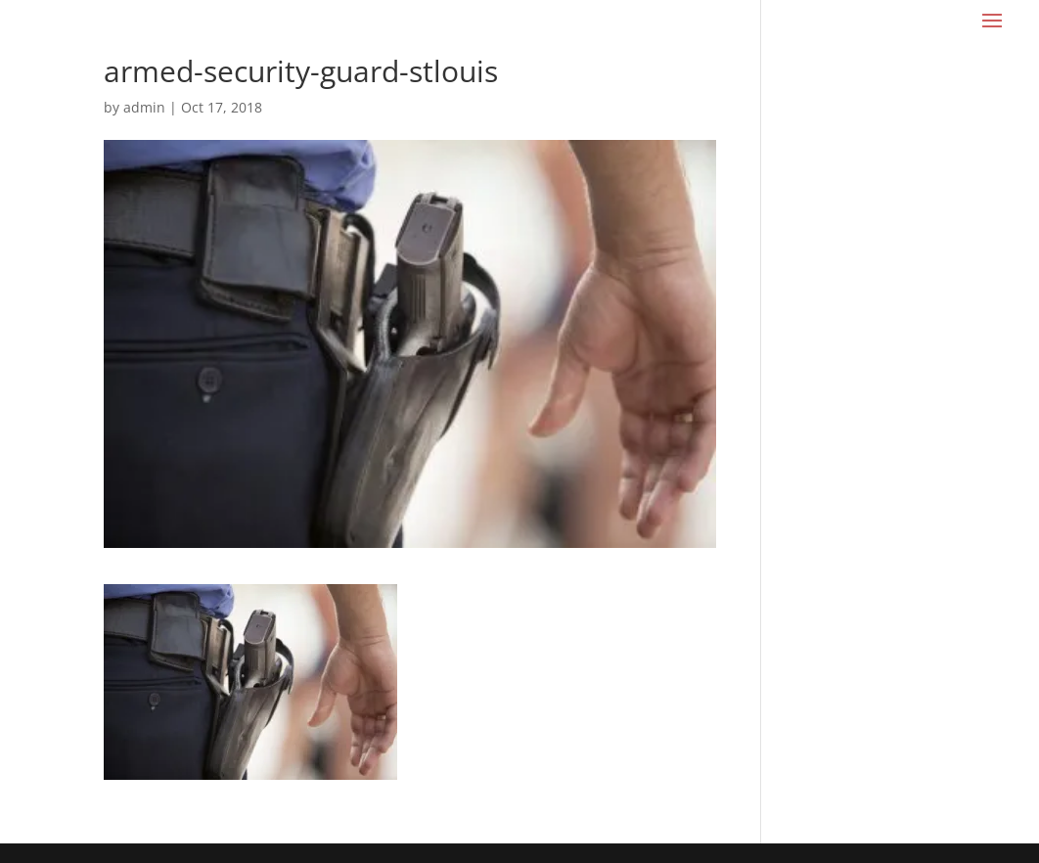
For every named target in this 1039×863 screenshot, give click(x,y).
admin (144, 107)
